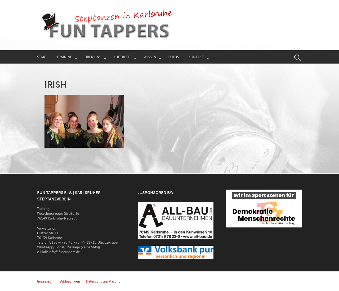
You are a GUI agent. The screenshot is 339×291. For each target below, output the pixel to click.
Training (65, 57)
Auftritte (122, 57)
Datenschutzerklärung (103, 281)
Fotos (173, 57)
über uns (92, 57)
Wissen (150, 57)
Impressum (46, 281)
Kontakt (196, 57)
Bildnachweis (70, 281)
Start (42, 57)
